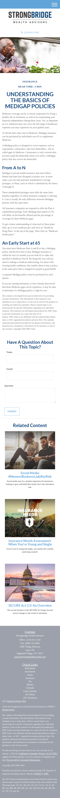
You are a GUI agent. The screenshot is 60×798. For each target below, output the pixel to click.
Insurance (29, 678)
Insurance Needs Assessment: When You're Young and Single (30, 542)
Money (30, 684)
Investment (30, 671)
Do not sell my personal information (23, 760)
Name (9, 352)
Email (9, 369)
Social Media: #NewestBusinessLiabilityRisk (30, 474)
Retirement (30, 668)
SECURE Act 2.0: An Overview (30, 605)
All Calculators (30, 698)
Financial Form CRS (16, 701)
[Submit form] (12, 411)
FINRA (37, 774)
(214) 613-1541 (30, 32)
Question (8, 386)
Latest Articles (30, 691)
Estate (30, 675)
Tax (30, 681)
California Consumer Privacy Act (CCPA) (38, 753)
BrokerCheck (8, 710)
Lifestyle (30, 688)
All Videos (30, 694)
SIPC (46, 774)
